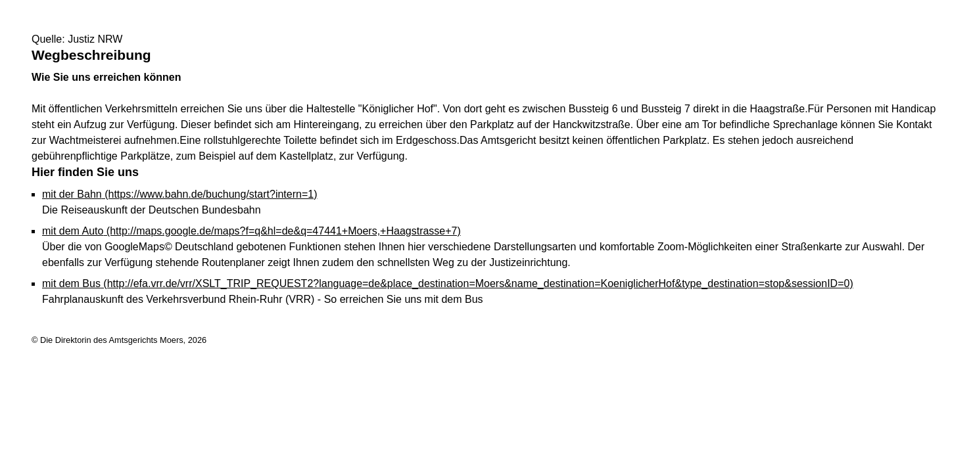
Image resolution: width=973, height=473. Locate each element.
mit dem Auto (251, 230)
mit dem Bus (447, 283)
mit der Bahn (179, 194)
